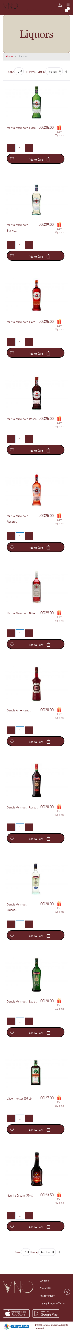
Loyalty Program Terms (52, 1303)
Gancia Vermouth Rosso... (22, 807)
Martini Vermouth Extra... (22, 127)
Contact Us (45, 1288)
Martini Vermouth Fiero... (22, 321)
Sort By (41, 71)
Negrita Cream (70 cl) (20, 1195)
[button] (12, 158)
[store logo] (10, 5)
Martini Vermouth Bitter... (22, 613)
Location (44, 1280)
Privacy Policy (47, 1295)
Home (9, 56)
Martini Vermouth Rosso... (22, 419)
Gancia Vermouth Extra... (22, 1001)
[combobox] (40, 10)
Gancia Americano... (19, 710)
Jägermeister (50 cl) (19, 1098)
